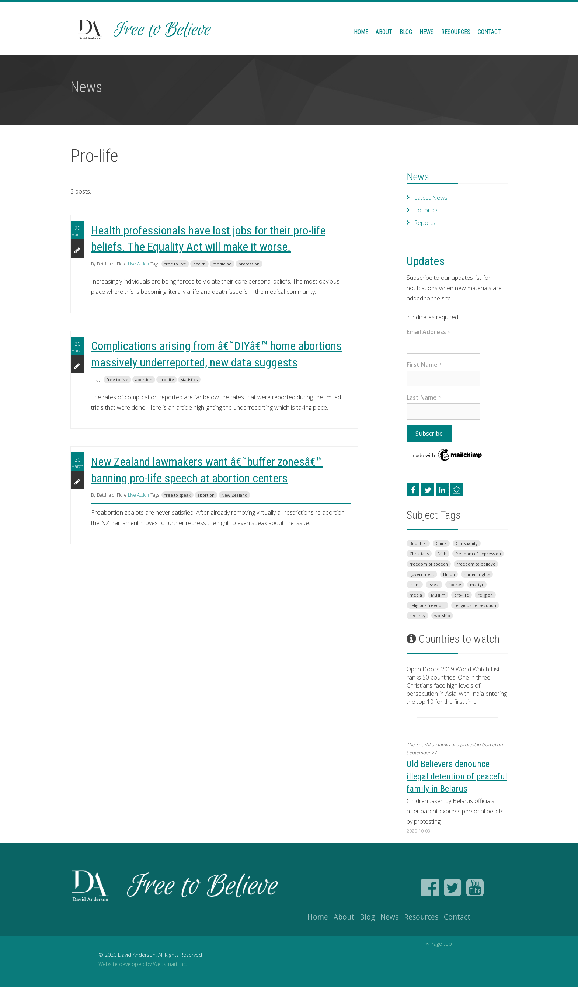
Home (361, 31)
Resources (455, 31)
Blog (406, 31)
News (426, 31)
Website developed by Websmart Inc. (142, 963)
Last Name (424, 397)
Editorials (426, 210)
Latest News (431, 198)
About (384, 31)
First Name (424, 365)
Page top (438, 943)
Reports (424, 223)
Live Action (138, 264)
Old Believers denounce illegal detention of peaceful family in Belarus (457, 776)
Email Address (428, 332)
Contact (489, 31)
